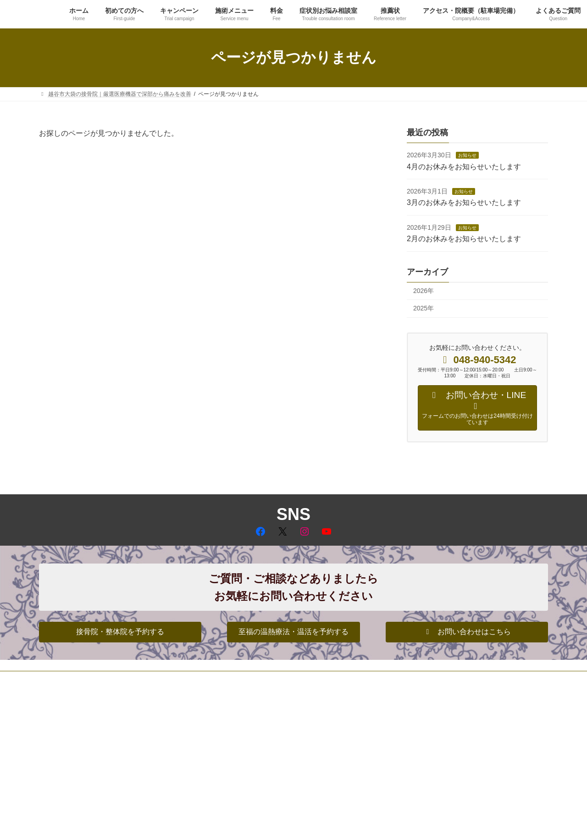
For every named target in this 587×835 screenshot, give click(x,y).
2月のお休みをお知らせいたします (464, 239)
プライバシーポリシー (75, 679)
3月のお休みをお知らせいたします (464, 202)
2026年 (423, 290)
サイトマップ (136, 679)
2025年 (423, 308)
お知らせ (467, 155)
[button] (120, 632)
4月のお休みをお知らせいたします (464, 166)
